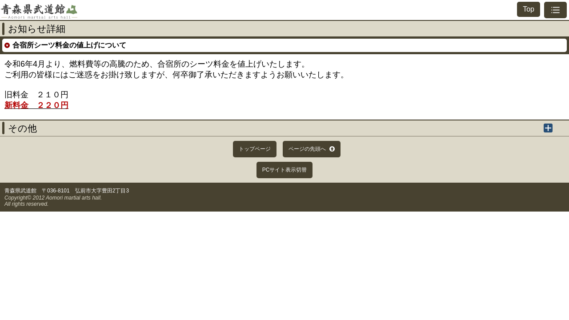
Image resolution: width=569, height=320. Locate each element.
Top (528, 9)
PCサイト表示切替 (284, 170)
